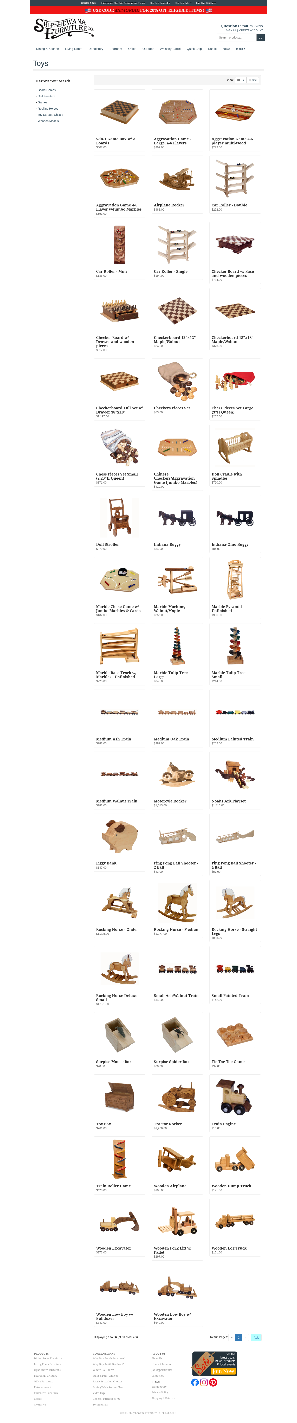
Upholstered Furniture (47, 1370)
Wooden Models (48, 121)
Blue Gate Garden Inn (160, 3)
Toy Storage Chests (50, 114)
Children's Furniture (46, 1393)
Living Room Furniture (47, 1364)
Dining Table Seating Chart (108, 1387)
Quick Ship (194, 48)
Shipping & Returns (163, 1398)
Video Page (99, 1393)
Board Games (47, 90)
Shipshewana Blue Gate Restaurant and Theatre (123, 3)
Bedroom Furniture (45, 1375)
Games (42, 102)
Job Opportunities (162, 1370)
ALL (256, 1337)
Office (132, 48)
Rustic (212, 48)
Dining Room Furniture (48, 1358)
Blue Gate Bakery (183, 3)
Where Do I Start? (103, 1370)
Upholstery (95, 48)
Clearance (40, 1404)
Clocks (37, 1398)
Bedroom (116, 48)
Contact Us (158, 1375)
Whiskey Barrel (170, 48)
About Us (157, 1358)
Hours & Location (162, 1364)
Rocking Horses (48, 108)
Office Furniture (43, 1381)
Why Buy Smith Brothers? (108, 1364)
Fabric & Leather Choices (107, 1381)
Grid (253, 80)
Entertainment (42, 1387)
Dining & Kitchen (47, 48)
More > (240, 48)
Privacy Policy (160, 1392)
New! (226, 48)
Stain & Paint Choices (105, 1375)
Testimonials (100, 1404)
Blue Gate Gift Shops (206, 3)
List (240, 80)
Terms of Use (159, 1386)
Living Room (73, 48)
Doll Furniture (46, 96)
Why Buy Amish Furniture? (109, 1358)
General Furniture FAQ (106, 1398)
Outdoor (148, 48)
